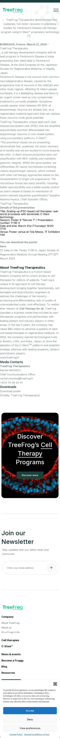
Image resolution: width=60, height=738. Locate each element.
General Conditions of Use (36, 734)
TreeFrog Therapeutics (14, 48)
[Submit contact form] (51, 567)
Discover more (30, 475)
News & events (11, 654)
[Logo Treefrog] (12, 10)
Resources (8, 672)
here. (3, 246)
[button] (55, 684)
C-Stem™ (7, 646)
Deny (30, 719)
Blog (4, 666)
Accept (30, 710)
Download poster (10, 391)
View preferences (30, 728)
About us (6, 627)
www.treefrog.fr (9, 357)
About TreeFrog (10, 623)
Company (7, 616)
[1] (30, 36)
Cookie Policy (16, 734)
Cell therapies (10, 640)
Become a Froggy (12, 660)
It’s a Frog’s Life (10, 632)
